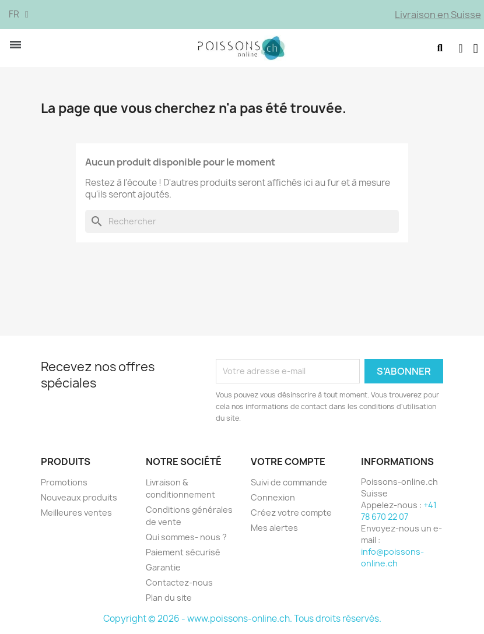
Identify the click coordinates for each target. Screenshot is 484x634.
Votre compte (288, 461)
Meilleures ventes (76, 512)
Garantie (163, 567)
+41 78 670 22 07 (399, 510)
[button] (440, 48)
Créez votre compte (291, 512)
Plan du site (169, 597)
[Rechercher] (242, 221)
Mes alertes (274, 527)
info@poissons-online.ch (392, 557)
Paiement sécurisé (183, 552)
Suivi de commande (289, 482)
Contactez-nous (179, 582)
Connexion (273, 497)
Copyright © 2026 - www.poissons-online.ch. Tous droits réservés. (242, 618)
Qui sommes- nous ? (186, 537)
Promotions (64, 482)
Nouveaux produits (79, 497)
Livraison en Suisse (438, 14)
